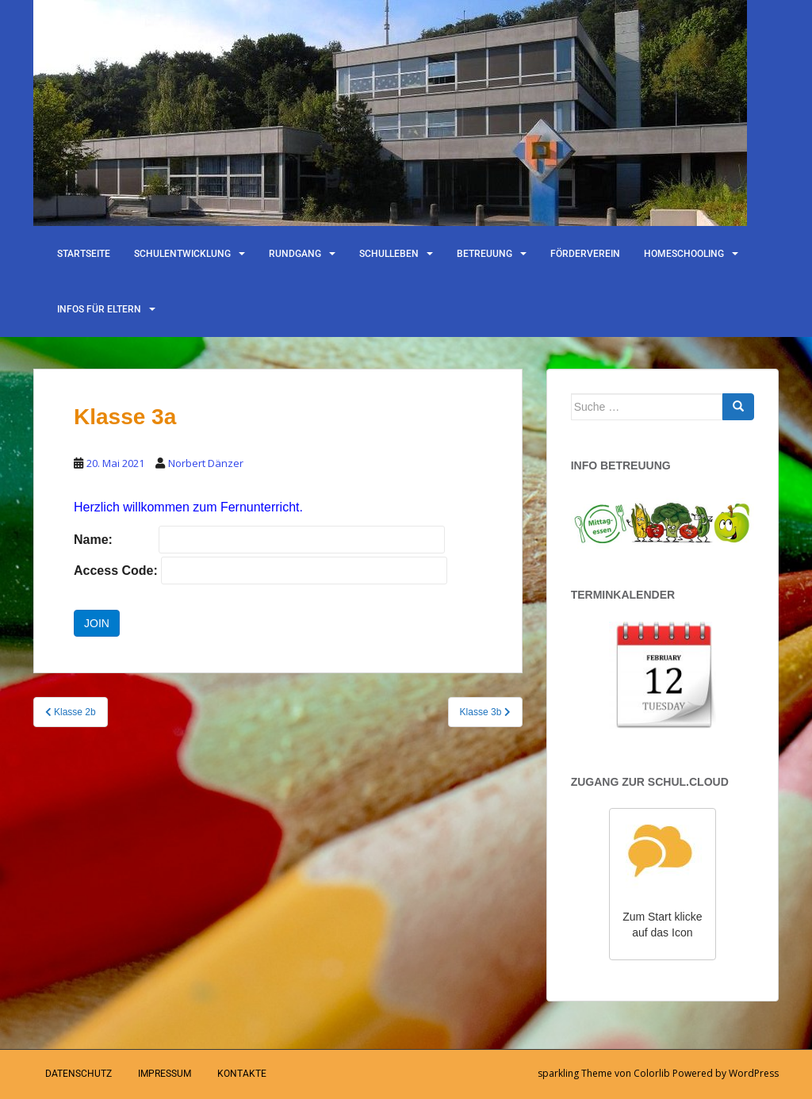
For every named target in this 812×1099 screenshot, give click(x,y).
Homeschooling (684, 253)
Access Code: (116, 570)
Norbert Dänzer (205, 463)
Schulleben (389, 253)
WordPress (754, 1073)
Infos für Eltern (99, 309)
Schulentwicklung (182, 253)
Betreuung (484, 253)
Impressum (164, 1073)
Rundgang (295, 253)
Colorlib (652, 1073)
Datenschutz (78, 1073)
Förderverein (585, 253)
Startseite (83, 253)
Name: (93, 539)
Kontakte (241, 1073)
